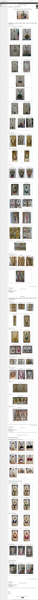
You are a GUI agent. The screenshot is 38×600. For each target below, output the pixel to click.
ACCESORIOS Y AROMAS (4, 4)
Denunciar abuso (24, 599)
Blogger (22, 599)
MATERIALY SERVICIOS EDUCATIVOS (6, 6)
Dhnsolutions (27, 596)
